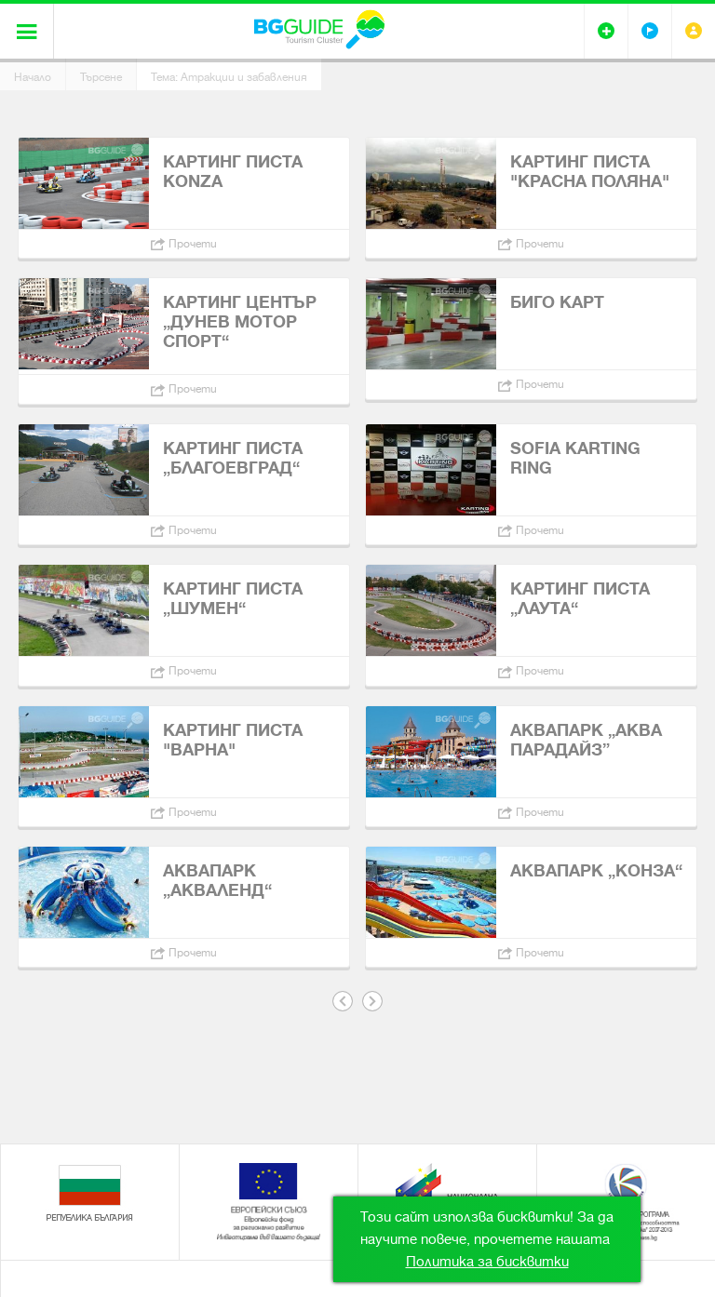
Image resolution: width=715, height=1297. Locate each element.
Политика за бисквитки (487, 1261)
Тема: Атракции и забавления (229, 77)
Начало (32, 77)
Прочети (193, 243)
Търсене (101, 77)
